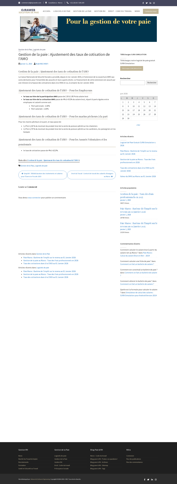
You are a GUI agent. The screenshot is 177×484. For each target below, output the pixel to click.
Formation (22, 465)
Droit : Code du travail (120, 11)
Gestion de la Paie (82, 11)
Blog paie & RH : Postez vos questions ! (104, 459)
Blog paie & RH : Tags (98, 468)
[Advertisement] (67, 226)
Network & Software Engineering (40, 479)
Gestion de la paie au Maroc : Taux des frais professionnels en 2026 (50, 260)
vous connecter (34, 197)
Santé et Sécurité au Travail (28, 468)
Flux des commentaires (135, 462)
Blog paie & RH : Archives (99, 462)
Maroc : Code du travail (99, 456)
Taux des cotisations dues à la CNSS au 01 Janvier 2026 (45, 263)
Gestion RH (99, 11)
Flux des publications (134, 459)
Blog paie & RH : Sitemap (99, 465)
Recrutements (24, 462)
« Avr (138, 125)
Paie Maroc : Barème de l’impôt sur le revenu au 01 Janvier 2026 (49, 257)
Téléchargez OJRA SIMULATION (131, 68)
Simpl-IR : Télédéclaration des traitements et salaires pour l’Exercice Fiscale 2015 (42, 175)
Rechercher (125, 78)
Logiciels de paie (61, 11)
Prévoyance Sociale (62, 468)
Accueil (47, 11)
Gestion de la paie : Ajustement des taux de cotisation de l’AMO (53, 160)
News (137, 11)
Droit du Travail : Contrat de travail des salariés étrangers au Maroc (92, 175)
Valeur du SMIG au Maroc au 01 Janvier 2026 (138, 176)
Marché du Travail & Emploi (28, 459)
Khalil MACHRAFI (42, 64)
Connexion (130, 456)
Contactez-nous (151, 11)
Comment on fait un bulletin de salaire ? (137, 264)
